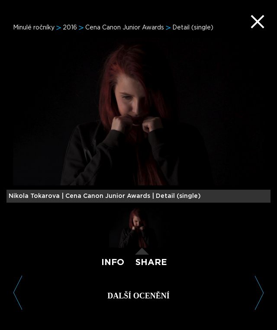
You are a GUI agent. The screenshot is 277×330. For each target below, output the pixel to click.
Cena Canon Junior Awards (124, 28)
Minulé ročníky (34, 28)
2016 (70, 28)
